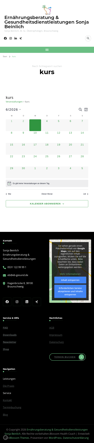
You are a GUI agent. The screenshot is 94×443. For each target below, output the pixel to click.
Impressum (55, 335)
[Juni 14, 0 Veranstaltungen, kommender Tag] (82, 137)
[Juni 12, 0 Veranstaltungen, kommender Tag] (59, 137)
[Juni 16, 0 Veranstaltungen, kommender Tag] (23, 149)
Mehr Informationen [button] (70, 274)
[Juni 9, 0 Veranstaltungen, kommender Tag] (23, 137)
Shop (6, 349)
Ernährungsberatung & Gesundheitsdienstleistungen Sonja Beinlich (46, 22)
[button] (5, 437)
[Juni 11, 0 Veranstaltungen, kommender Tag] (47, 137)
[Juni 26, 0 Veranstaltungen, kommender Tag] (59, 160)
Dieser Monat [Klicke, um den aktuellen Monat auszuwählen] (47, 194)
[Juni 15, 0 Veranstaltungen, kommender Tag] (11, 149)
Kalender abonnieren (45, 203)
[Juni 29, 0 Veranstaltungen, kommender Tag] (11, 172)
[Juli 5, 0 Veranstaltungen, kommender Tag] (82, 172)
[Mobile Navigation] (47, 50)
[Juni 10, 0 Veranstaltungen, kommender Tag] (35, 137)
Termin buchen (64, 357)
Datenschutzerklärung (76, 437)
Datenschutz (56, 342)
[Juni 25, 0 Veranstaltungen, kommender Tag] (47, 160)
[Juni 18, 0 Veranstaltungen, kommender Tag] (47, 149)
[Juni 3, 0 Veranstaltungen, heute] (35, 125)
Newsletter (9, 342)
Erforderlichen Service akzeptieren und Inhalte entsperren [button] (70, 291)
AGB (51, 327)
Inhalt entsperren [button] (70, 280)
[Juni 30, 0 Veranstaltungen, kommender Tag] (23, 172)
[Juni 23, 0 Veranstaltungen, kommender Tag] (23, 160)
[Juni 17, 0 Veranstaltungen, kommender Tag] (35, 149)
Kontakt (7, 400)
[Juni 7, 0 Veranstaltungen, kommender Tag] (82, 125)
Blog (5, 414)
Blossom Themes (19, 437)
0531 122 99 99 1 (16, 267)
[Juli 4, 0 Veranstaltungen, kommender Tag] (70, 172)
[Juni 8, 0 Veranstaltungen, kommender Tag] (11, 137)
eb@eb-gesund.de (17, 275)
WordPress (55, 437)
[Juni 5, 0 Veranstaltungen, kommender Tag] (59, 125)
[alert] (47, 183)
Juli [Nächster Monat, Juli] (85, 194)
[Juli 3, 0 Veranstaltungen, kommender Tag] (59, 172)
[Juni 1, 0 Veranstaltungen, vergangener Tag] (11, 125)
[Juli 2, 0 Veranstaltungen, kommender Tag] (47, 172)
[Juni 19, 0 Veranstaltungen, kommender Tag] (59, 149)
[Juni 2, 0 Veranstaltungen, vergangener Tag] (23, 125)
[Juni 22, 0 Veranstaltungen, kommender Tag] (11, 160)
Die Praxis (8, 386)
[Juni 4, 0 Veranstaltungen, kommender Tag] (47, 125)
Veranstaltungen (14, 101)
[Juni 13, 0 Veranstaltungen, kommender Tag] (70, 137)
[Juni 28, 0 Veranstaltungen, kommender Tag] (82, 160)
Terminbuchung (12, 407)
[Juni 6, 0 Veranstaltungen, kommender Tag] (70, 125)
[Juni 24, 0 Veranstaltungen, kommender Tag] (35, 160)
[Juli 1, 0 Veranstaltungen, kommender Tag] (35, 172)
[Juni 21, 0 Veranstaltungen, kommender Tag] (82, 149)
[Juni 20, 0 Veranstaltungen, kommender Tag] (70, 149)
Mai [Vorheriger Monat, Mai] (8, 194)
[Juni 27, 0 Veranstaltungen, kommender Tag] (70, 160)
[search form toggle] (88, 38)
